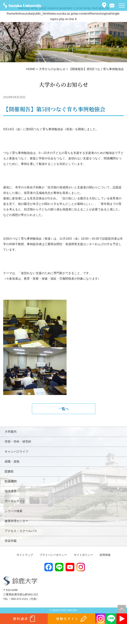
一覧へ (63, 408)
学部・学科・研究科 (18, 441)
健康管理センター (16, 521)
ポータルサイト (15, 501)
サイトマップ (24, 554)
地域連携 (10, 491)
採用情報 (105, 554)
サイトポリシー (83, 554)
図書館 (9, 471)
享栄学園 (10, 541)
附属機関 (10, 481)
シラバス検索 (13, 511)
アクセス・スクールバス (21, 531)
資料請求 (20, 618)
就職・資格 (12, 461)
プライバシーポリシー (53, 554)
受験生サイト (67, 618)
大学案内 (10, 431)
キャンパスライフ (16, 451)
